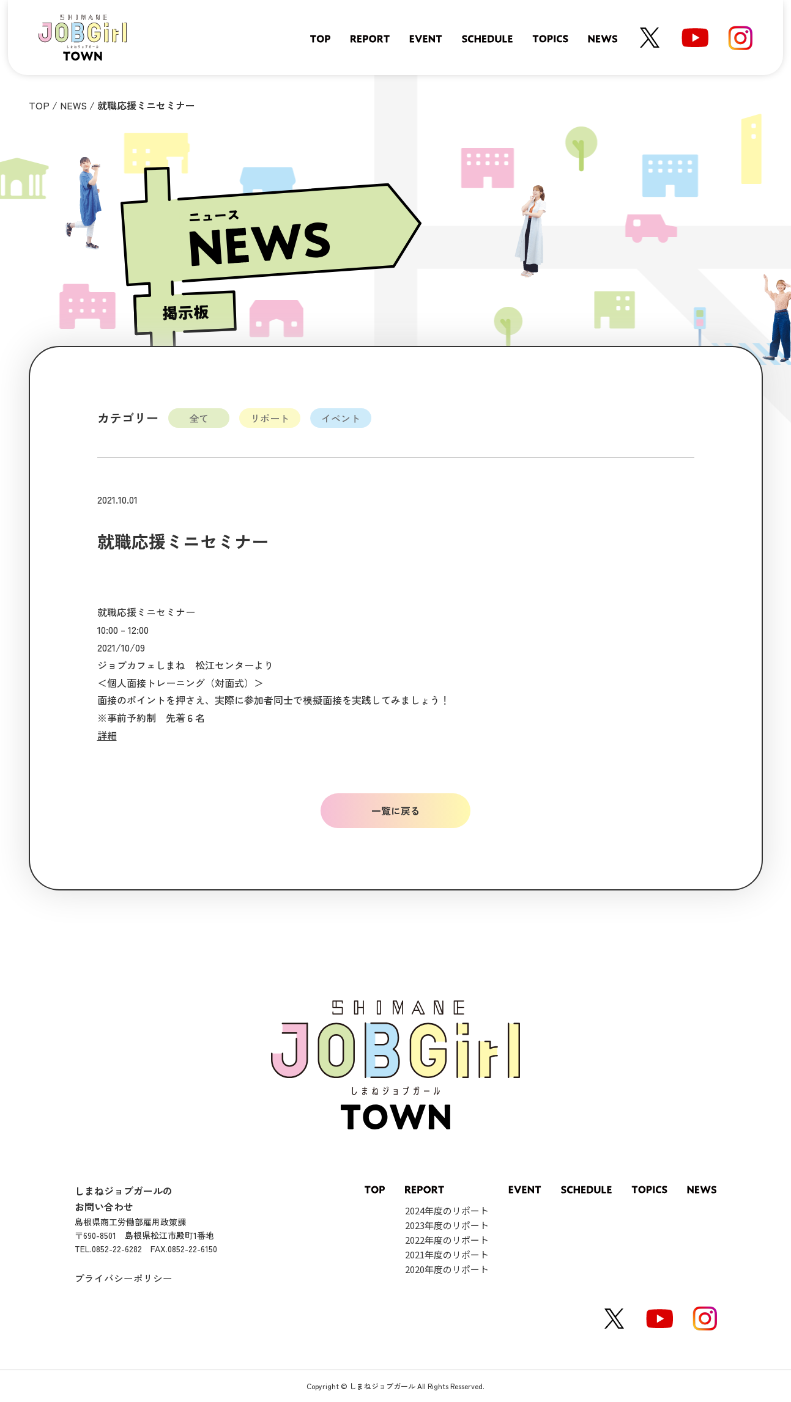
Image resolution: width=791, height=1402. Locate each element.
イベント (340, 418)
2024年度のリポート (447, 1211)
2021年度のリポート (447, 1255)
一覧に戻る (395, 810)
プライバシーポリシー (124, 1278)
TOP (39, 105)
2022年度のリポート (447, 1240)
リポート (269, 418)
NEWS (73, 105)
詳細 (107, 735)
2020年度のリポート (447, 1269)
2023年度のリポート (447, 1225)
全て (199, 418)
